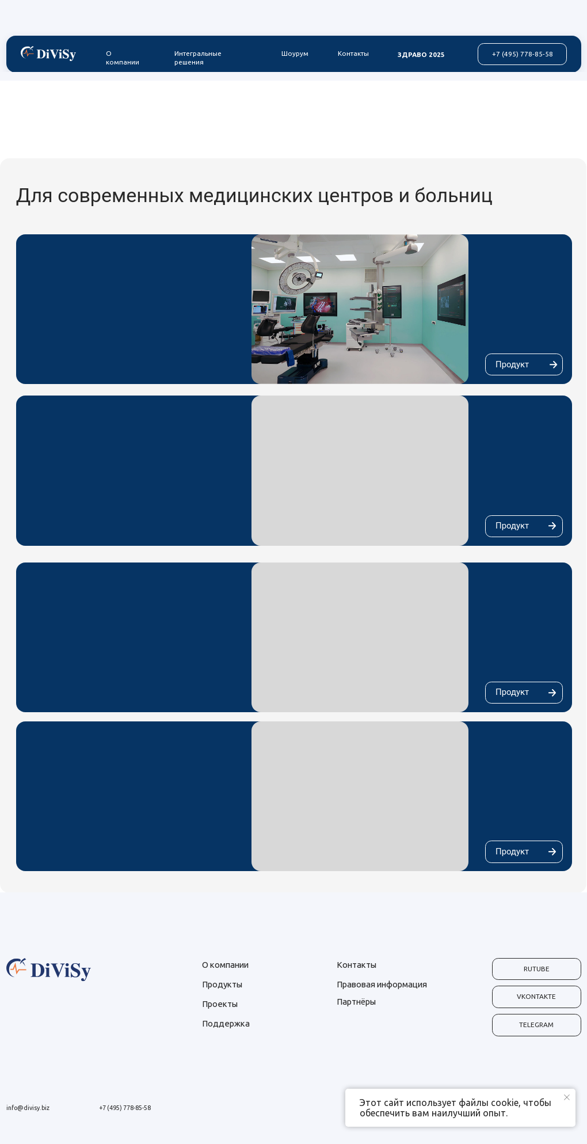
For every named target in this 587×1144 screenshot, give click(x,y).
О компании (122, 58)
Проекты (220, 1004)
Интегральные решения (198, 58)
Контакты (353, 53)
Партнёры (356, 1001)
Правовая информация (382, 984)
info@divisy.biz (27, 1107)
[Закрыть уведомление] (567, 1097)
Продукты (222, 984)
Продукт (512, 364)
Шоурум (294, 53)
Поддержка (226, 1023)
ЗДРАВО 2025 (421, 54)
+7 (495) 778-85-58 (125, 1107)
